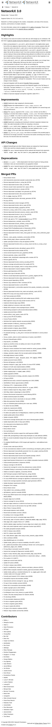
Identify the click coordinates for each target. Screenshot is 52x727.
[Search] (46, 2)
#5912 (5, 111)
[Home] (2, 7)
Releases (7, 7)
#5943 (5, 126)
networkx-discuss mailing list (26, 29)
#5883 (5, 105)
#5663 (5, 103)
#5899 (5, 150)
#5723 (5, 162)
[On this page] (49, 2)
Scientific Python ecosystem (31, 83)
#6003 (5, 132)
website (24, 27)
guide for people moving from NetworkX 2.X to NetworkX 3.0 (24, 40)
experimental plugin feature (21, 77)
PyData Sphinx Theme (41, 723)
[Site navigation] (2, 2)
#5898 (5, 122)
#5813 (5, 146)
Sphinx (11, 724)
